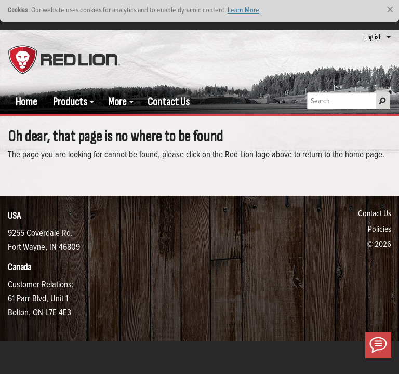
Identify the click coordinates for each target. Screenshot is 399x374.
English (373, 37)
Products (70, 102)
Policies (379, 228)
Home (26, 102)
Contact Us (169, 102)
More (117, 102)
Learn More (243, 10)
